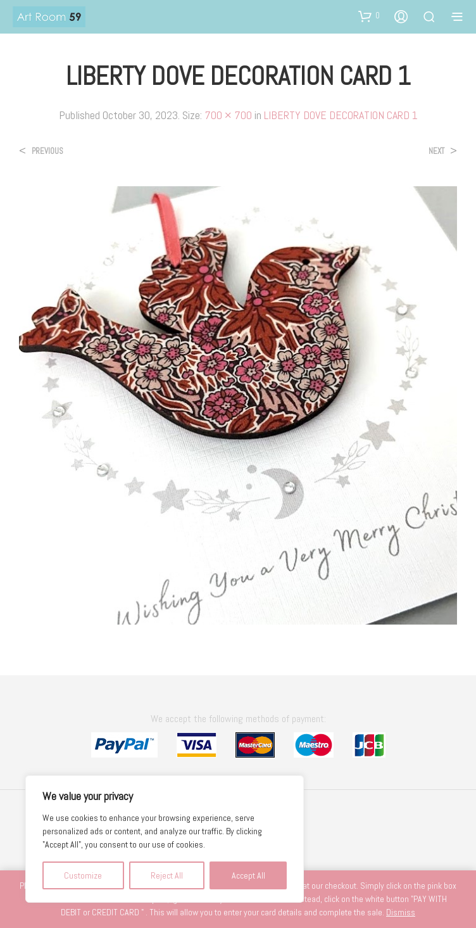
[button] (369, 16)
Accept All (248, 875)
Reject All (167, 875)
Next (436, 151)
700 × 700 (228, 115)
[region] (164, 839)
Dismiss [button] (400, 912)
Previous (47, 151)
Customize (83, 875)
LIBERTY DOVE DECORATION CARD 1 (341, 115)
